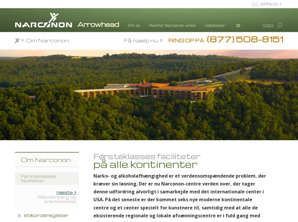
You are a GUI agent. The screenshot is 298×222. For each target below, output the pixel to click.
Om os (134, 25)
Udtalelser (215, 25)
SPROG (269, 3)
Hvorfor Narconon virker (172, 25)
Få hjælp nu (141, 40)
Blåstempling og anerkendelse (57, 197)
